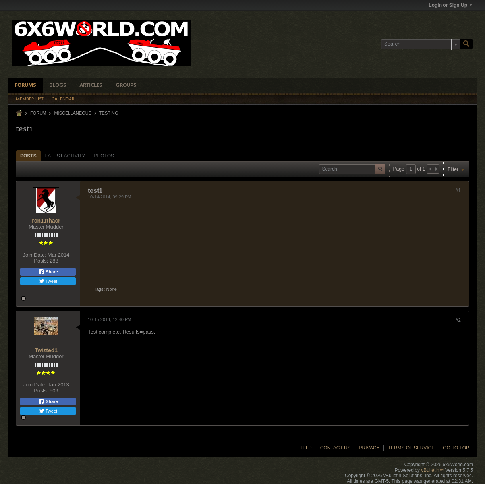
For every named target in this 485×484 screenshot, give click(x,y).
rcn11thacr (46, 220)
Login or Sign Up (450, 5)
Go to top (456, 448)
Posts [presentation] (28, 156)
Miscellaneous (72, 113)
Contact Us (335, 448)
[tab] (28, 155)
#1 (458, 190)
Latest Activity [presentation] (65, 156)
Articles (90, 85)
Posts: (41, 261)
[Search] (420, 44)
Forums (25, 85)
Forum (38, 113)
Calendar (63, 99)
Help (305, 448)
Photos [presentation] (104, 156)
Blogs (57, 85)
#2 (458, 320)
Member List (30, 99)
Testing (108, 113)
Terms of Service (411, 448)
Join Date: (34, 255)
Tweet (48, 281)
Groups (126, 85)
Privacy (369, 448)
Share (48, 272)
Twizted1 (46, 350)
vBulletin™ (432, 470)
